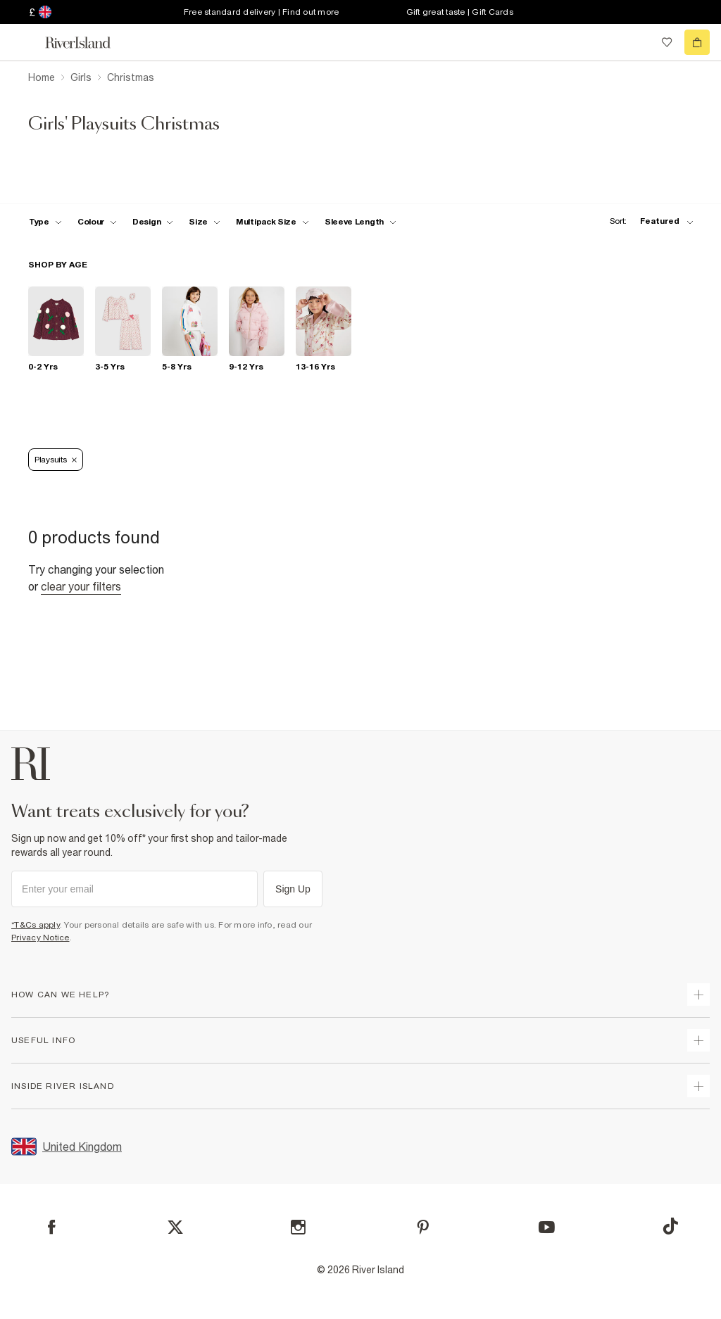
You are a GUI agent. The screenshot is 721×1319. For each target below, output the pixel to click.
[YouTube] (546, 1227)
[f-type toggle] (45, 221)
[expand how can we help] (698, 994)
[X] (175, 1227)
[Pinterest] (422, 1227)
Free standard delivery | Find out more (261, 12)
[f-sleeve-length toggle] (360, 221)
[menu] (24, 42)
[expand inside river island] (698, 1086)
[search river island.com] (638, 42)
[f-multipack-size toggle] (272, 221)
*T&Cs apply (35, 925)
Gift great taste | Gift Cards (459, 12)
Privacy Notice (40, 937)
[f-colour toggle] (97, 221)
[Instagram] (298, 1227)
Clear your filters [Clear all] (81, 586)
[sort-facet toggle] (648, 221)
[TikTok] (670, 1226)
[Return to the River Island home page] (87, 42)
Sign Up (293, 889)
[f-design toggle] (153, 221)
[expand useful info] (698, 1040)
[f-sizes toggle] (204, 221)
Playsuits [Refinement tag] (56, 460)
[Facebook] (51, 1227)
